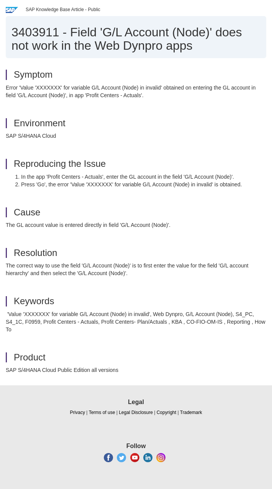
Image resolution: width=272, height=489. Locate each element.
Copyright (166, 412)
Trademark (191, 412)
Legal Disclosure (136, 412)
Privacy (77, 412)
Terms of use (102, 412)
